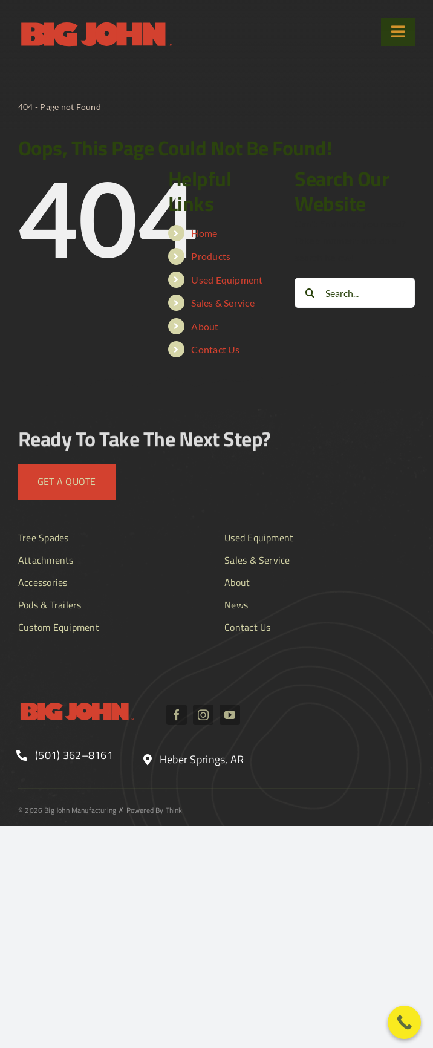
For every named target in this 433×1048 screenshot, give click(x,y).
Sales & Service (223, 302)
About (204, 326)
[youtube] (230, 715)
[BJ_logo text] (96, 22)
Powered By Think (154, 810)
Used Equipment (226, 279)
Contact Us (215, 349)
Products (210, 256)
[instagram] (203, 715)
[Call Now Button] (404, 1022)
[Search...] (355, 293)
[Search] (310, 293)
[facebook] (176, 715)
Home (204, 233)
